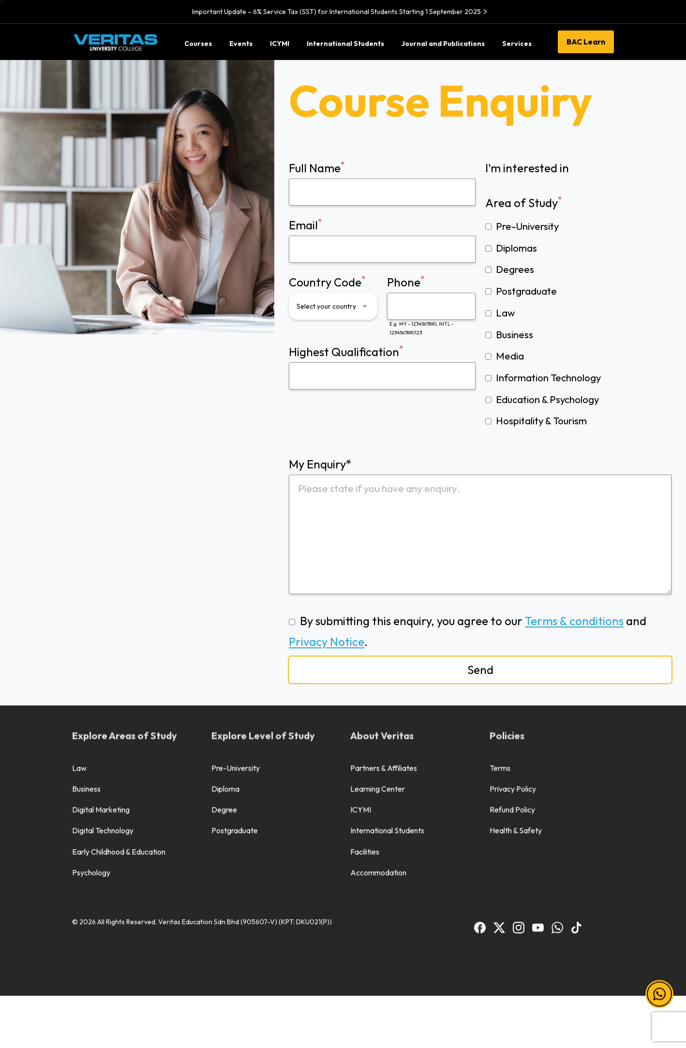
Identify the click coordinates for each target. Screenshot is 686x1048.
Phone (431, 305)
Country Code (333, 296)
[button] (659, 994)
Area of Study (523, 202)
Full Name (382, 182)
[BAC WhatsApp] (557, 776)
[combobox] (333, 306)
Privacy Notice (326, 641)
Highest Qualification (382, 366)
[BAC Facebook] (480, 776)
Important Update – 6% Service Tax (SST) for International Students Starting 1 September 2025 (341, 11)
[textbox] (327, 306)
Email (382, 239)
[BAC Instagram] (518, 776)
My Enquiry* (480, 525)
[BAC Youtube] (538, 776)
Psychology (91, 722)
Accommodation (378, 722)
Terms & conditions (574, 621)
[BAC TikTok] (576, 776)
